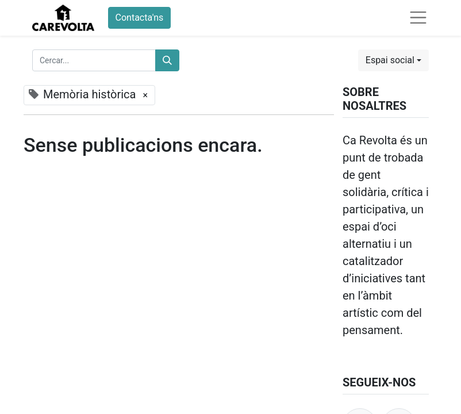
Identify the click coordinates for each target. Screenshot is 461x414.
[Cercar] (167, 60)
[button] (393, 60)
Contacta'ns (140, 17)
